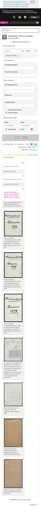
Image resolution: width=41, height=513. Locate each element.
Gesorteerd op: (22, 147)
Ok (32, 2)
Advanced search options (20, 42)
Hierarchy (19, 144)
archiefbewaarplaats (11, 65)
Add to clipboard (23, 163)
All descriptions (12, 113)
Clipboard (14, 17)
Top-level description (11, 72)
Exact (21, 129)
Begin (6, 122)
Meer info (25, 6)
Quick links (25, 17)
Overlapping (11, 129)
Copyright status (10, 102)
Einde (22, 122)
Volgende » (33, 505)
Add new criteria (12, 55)
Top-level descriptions (14, 110)
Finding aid (8, 95)
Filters (6, 30)
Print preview (7, 144)
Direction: (25, 150)
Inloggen (34, 17)
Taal (19, 17)
